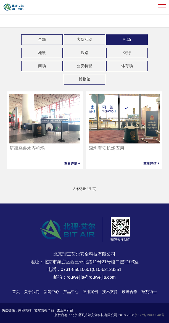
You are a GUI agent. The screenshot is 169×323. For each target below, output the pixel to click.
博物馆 (84, 79)
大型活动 (84, 39)
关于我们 (31, 291)
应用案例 (90, 291)
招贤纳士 (149, 291)
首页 (16, 291)
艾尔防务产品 (44, 310)
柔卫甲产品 (65, 310)
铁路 (84, 52)
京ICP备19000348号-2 (150, 315)
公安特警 (84, 66)
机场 (127, 39)
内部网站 (24, 310)
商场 (42, 66)
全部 (42, 39)
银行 (127, 52)
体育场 (127, 66)
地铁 (42, 52)
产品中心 (71, 291)
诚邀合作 (129, 291)
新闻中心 (51, 291)
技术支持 (110, 291)
